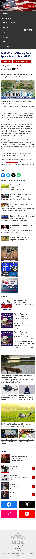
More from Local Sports (23, 61)
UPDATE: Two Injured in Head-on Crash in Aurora (9, 397)
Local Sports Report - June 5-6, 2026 (26, 441)
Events (4, 296)
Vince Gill (13, 467)
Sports (12, 23)
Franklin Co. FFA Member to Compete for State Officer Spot (26, 397)
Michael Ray (16, 460)
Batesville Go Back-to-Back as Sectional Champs (9, 441)
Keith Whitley (15, 484)
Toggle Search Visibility (34, 30)
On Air (4, 42)
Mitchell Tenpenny (16, 493)
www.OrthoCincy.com (12, 162)
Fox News (13, 475)
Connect (5, 46)
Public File (18, 550)
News (4, 23)
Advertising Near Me (18, 546)
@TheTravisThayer (19, 69)
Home (4, 13)
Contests (5, 37)
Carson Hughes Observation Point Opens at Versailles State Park (16, 376)
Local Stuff (6, 27)
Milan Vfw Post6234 (28, 305)
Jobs (4, 32)
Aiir (26, 553)
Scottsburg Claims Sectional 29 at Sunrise (16, 424)
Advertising (6, 18)
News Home (7, 61)
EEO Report (18, 548)
